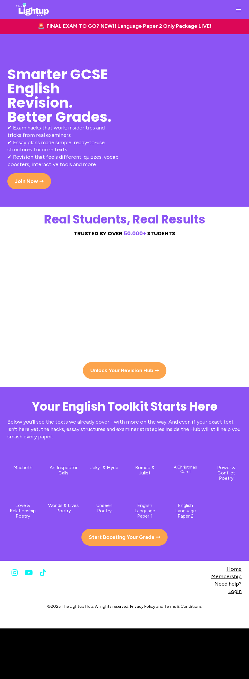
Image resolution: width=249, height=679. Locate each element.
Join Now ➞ (29, 181)
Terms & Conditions (183, 606)
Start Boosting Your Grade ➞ (124, 537)
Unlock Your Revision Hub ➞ (124, 370)
